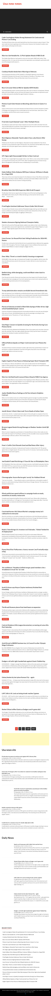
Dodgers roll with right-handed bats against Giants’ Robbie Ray (23, 661)
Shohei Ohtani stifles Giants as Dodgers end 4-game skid (21, 709)
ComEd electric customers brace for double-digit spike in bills (18, 822)
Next (33, 728)
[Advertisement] (25, 19)
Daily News (8, 837)
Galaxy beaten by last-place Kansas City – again (18, 677)
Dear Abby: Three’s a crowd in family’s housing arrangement (22, 256)
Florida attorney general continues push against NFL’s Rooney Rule (19, 756)
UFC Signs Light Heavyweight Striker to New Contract (20, 156)
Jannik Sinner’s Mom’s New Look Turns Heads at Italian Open (23, 411)
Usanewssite (5, 758)
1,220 (28, 728)
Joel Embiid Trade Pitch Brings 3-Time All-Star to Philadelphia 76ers (25, 461)
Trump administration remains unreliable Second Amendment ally (24, 290)
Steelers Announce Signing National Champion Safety (20, 222)
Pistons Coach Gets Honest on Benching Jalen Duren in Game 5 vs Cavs (21, 942)
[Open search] (47, 32)
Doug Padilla (18, 863)
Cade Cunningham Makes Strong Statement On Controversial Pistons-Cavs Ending (24, 932)
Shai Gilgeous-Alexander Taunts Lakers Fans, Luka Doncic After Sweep (20, 947)
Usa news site (9, 749)
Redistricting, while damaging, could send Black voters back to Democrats (21, 967)
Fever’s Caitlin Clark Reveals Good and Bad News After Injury (23, 445)
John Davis (17, 846)
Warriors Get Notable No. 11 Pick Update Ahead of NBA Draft (23, 55)
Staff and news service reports (21, 879)
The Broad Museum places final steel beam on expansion (21, 607)
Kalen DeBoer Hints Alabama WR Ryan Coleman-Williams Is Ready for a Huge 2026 (24, 952)
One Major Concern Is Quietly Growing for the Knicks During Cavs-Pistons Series (23, 976)
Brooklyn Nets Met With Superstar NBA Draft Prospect (21, 190)
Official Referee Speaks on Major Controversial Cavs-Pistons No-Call (20, 979)
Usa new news (12, 4)
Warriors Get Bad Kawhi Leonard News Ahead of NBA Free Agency (25, 377)
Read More (5, 49)
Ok (25, 993)
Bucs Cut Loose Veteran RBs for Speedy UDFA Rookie (20, 88)
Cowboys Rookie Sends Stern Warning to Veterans (19, 72)
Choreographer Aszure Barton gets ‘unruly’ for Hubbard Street (23, 477)
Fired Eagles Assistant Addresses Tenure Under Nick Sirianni (22, 206)
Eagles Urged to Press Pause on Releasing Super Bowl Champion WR (25, 361)
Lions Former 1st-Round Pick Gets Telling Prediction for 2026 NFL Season (21, 962)
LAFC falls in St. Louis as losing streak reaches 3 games (20, 693)
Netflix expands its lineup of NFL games (12, 807)
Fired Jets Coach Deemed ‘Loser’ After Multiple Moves (20, 122)
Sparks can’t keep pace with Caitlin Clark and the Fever (28, 844)
